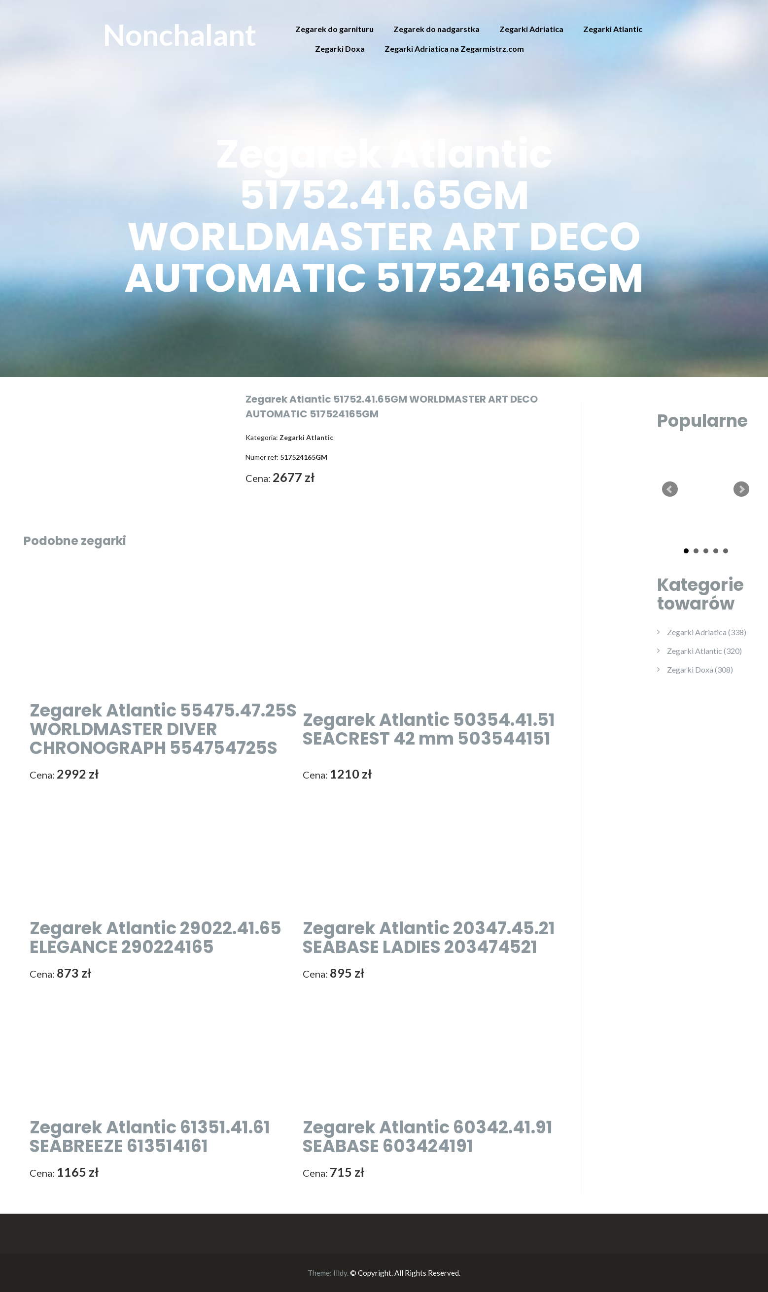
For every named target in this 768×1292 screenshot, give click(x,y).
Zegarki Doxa (340, 48)
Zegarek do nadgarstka (436, 29)
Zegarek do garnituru (334, 29)
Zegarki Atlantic (612, 29)
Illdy (340, 1272)
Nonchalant (179, 34)
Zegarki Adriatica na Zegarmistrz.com (454, 48)
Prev (670, 489)
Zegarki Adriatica (531, 29)
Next (741, 489)
